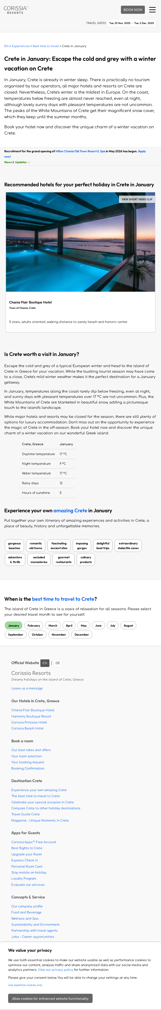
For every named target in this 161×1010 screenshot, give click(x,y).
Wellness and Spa (24, 918)
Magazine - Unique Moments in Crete (40, 820)
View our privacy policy (55, 969)
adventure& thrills (15, 559)
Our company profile (27, 906)
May (84, 625)
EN (6, 46)
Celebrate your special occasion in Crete (42, 802)
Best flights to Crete (26, 848)
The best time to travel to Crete (35, 796)
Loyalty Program (23, 878)
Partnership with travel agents (34, 930)
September (15, 634)
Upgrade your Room (26, 854)
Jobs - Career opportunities (32, 936)
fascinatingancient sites (59, 545)
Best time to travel (46, 46)
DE (58, 663)
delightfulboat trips (102, 545)
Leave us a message (27, 688)
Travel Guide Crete (25, 814)
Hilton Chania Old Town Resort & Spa (80, 151)
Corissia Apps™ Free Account (33, 842)
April (69, 625)
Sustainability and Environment (35, 924)
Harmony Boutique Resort (31, 716)
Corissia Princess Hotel (29, 722)
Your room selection (26, 756)
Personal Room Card (26, 866)
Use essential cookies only (25, 985)
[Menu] (152, 9)
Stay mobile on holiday (28, 872)
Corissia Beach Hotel (27, 728)
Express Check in (24, 860)
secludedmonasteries (39, 559)
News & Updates (17, 162)
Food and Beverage (26, 912)
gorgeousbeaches (14, 545)
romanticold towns (35, 545)
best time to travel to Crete (63, 599)
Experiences (21, 46)
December (82, 634)
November (59, 634)
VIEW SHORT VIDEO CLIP (137, 199)
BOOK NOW (133, 10)
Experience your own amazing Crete (39, 790)
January (13, 625)
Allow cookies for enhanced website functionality (50, 998)
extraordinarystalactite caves (128, 545)
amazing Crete (70, 510)
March (53, 625)
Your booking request (27, 762)
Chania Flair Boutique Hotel (32, 710)
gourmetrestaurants (63, 559)
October (37, 634)
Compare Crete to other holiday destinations (45, 808)
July (112, 625)
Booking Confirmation (27, 768)
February (34, 625)
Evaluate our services (28, 884)
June (98, 625)
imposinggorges (82, 545)
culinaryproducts (86, 559)
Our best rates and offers (31, 750)
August (128, 625)
